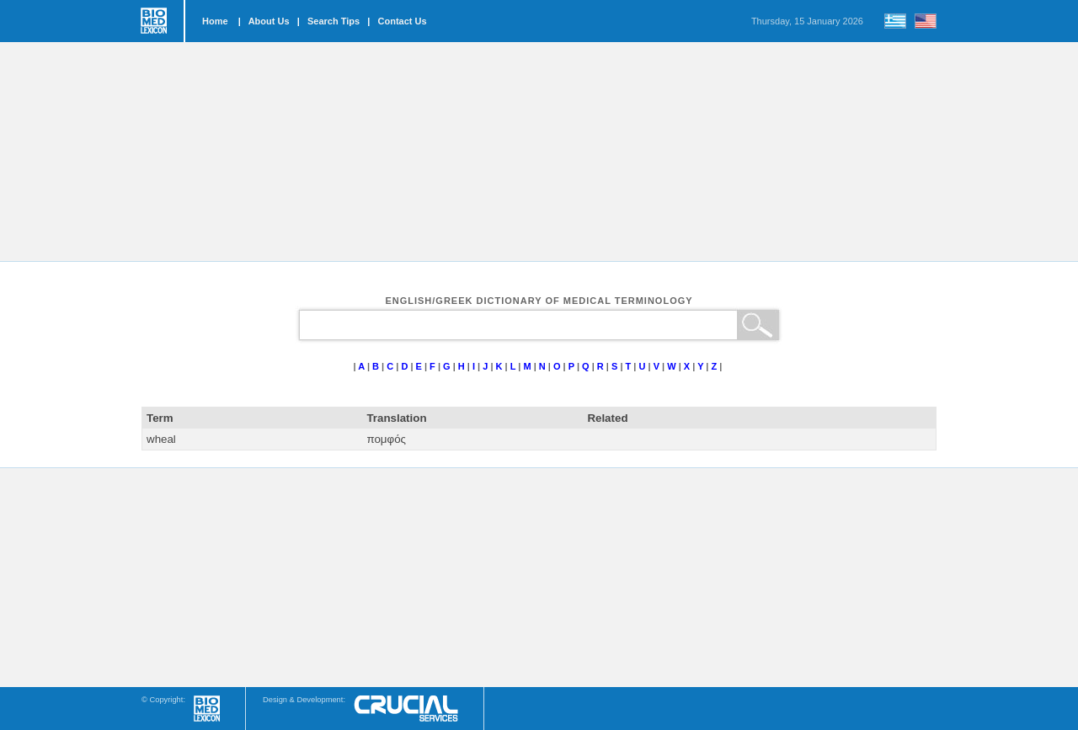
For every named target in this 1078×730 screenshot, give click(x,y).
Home (215, 21)
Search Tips (333, 21)
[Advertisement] (539, 151)
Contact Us (402, 21)
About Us (269, 21)
